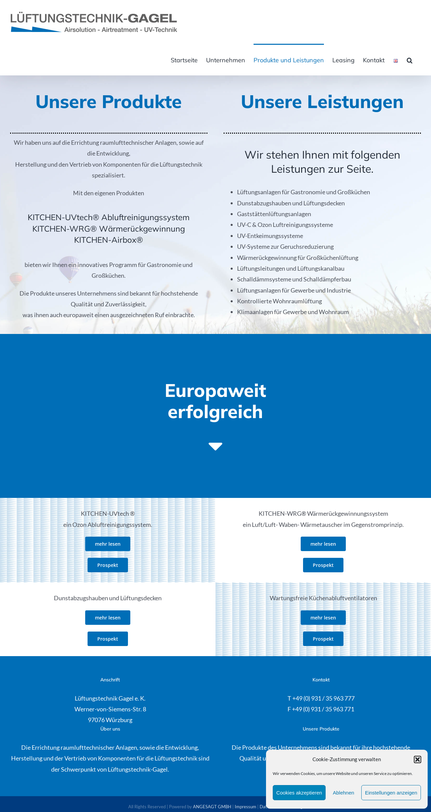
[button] (417, 759)
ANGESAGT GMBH (212, 806)
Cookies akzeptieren (299, 793)
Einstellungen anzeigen (391, 793)
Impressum (245, 806)
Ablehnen (343, 793)
